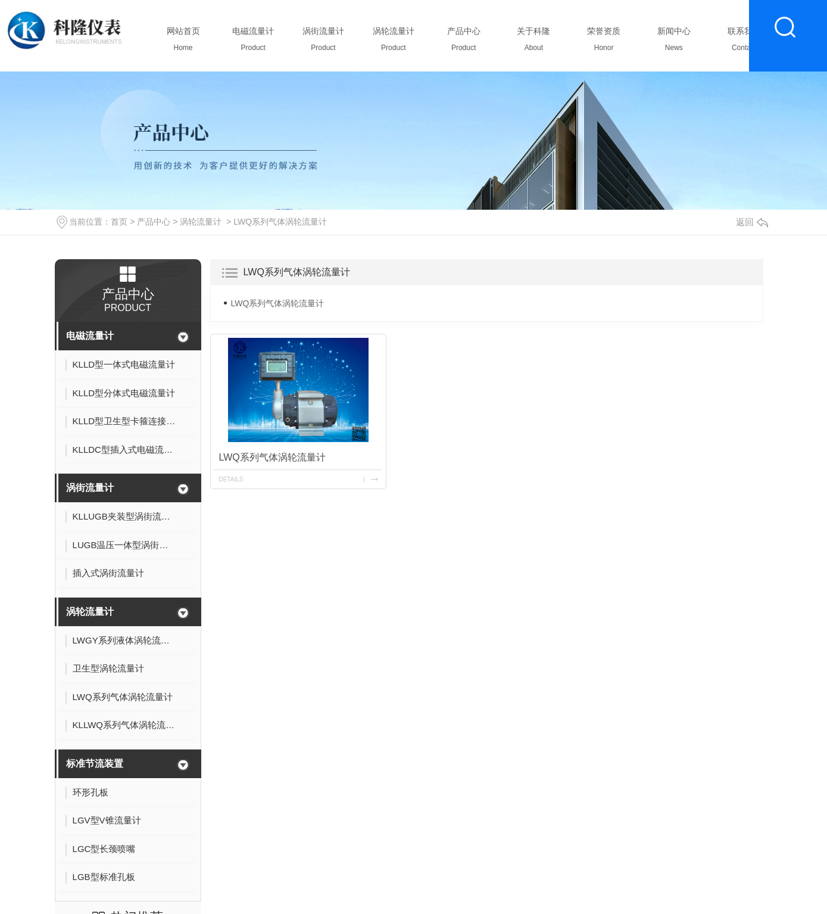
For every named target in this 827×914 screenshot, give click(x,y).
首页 (119, 221)
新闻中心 (673, 42)
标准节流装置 (94, 763)
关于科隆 (533, 42)
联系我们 (744, 42)
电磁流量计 (253, 42)
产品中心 (463, 42)
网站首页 (183, 42)
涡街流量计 (323, 42)
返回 (752, 222)
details (231, 479)
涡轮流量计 (393, 42)
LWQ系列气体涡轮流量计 (280, 221)
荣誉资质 (604, 42)
